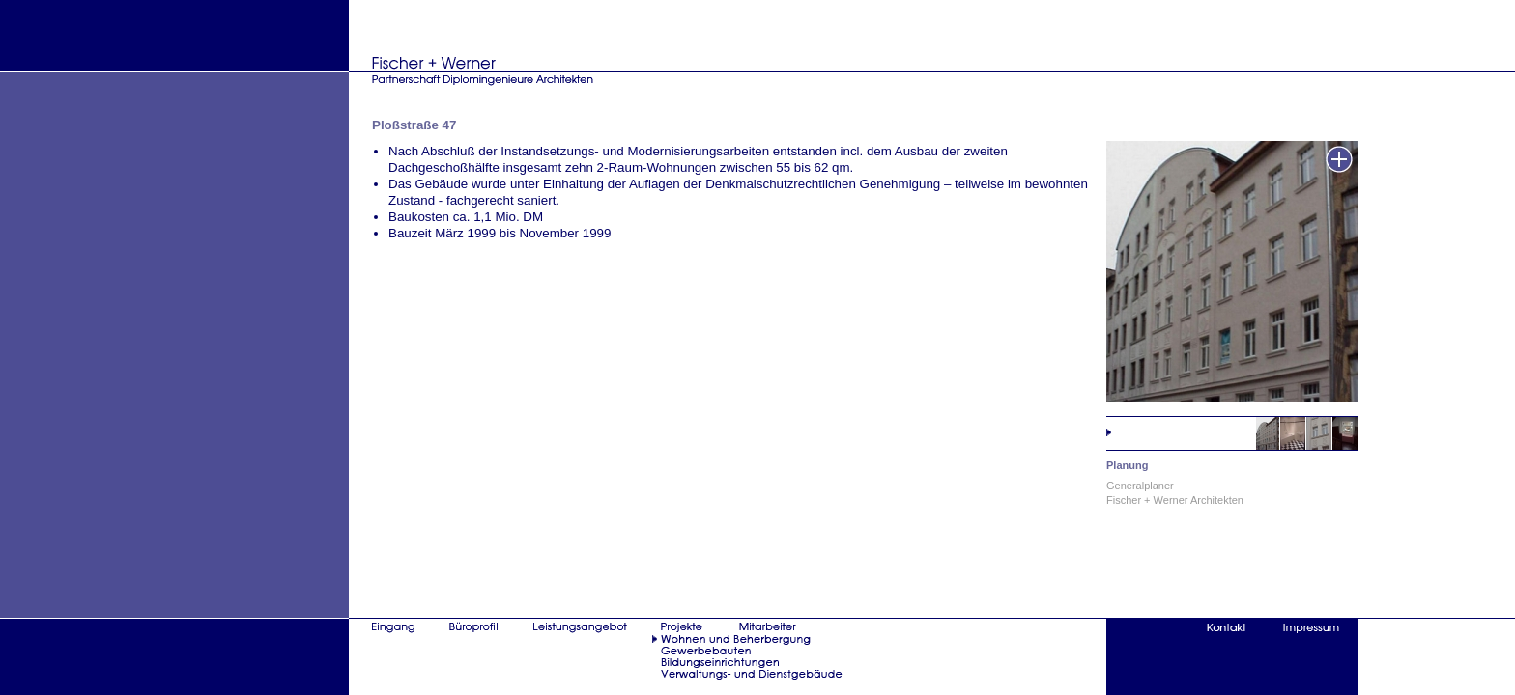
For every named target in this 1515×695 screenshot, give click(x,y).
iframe (865, 358)
